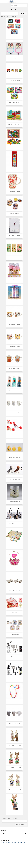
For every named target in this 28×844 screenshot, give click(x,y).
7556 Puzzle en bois (14, 169)
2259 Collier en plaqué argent (14, 235)
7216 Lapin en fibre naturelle (14, 745)
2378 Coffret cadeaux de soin (14, 435)
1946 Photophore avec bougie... (14, 501)
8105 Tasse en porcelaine (14, 191)
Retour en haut (21, 824)
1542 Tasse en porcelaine (14, 368)
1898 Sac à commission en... (14, 523)
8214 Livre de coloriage (14, 102)
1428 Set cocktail (14, 656)
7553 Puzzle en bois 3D (14, 146)
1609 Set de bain (14, 302)
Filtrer (23, 13)
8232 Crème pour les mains (14, 390)
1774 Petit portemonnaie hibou (14, 36)
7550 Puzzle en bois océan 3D (14, 124)
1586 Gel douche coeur (14, 568)
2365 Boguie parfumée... (14, 213)
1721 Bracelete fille (14, 58)
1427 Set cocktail (14, 679)
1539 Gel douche (14, 612)
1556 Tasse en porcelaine (14, 324)
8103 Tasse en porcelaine (14, 412)
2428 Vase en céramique (14, 257)
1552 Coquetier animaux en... (14, 80)
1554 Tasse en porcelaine (14, 346)
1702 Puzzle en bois (14, 545)
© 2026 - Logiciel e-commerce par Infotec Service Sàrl (13, 842)
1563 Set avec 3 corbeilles (14, 590)
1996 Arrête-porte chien (14, 479)
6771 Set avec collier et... (14, 701)
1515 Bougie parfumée (14, 634)
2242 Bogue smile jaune (14, 457)
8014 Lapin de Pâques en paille (14, 789)
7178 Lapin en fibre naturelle (14, 767)
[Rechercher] (19, 5)
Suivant (24, 821)
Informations (5, 840)
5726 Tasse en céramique (14, 723)
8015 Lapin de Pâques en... (14, 812)
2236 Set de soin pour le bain (14, 279)
